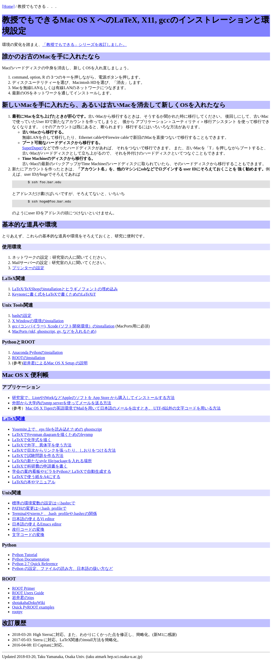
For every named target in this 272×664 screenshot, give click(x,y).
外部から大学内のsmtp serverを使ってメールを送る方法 (61, 406)
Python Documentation (30, 562)
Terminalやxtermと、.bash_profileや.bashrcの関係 (54, 516)
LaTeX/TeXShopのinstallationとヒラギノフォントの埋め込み (65, 292)
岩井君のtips (23, 601)
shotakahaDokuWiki (28, 606)
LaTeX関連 (13, 421)
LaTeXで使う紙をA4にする (36, 480)
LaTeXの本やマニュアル (33, 485)
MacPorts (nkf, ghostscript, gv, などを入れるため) (54, 334)
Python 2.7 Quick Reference (35, 567)
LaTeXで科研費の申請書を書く (39, 469)
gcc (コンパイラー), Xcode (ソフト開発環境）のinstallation (63, 329)
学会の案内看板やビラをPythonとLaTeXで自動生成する (61, 474)
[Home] (8, 6)
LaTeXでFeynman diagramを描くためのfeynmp (52, 437)
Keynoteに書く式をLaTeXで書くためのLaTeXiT (54, 297)
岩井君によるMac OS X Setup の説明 (55, 366)
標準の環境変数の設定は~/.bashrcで (43, 506)
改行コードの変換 (28, 532)
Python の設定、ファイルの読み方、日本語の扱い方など (62, 571)
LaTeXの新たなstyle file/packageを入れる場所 (52, 464)
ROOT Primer (23, 591)
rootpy (17, 615)
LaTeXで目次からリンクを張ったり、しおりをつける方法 (64, 453)
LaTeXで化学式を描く (31, 443)
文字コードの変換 (28, 538)
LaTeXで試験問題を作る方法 (37, 458)
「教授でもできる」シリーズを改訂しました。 (84, 44)
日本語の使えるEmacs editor (36, 527)
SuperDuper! (32, 148)
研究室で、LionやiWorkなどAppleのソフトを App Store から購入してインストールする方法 (93, 401)
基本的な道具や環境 (29, 227)
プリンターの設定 (28, 271)
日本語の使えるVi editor (33, 522)
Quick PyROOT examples (33, 610)
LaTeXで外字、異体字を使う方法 (41, 448)
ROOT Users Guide (28, 596)
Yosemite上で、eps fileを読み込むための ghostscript (57, 432)
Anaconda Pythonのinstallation (37, 355)
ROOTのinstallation (28, 361)
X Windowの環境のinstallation (38, 324)
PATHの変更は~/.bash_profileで (39, 511)
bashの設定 (21, 318)
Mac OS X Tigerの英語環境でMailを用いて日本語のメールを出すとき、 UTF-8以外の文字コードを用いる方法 (123, 411)
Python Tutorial (24, 558)
